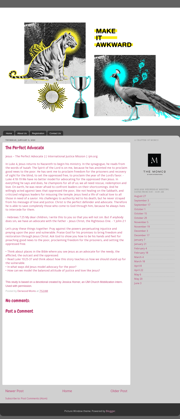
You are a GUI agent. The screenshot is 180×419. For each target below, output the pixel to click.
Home (9, 133)
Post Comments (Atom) (34, 398)
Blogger (110, 411)
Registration (38, 133)
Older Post (119, 390)
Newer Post (14, 390)
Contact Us (55, 133)
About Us (22, 133)
